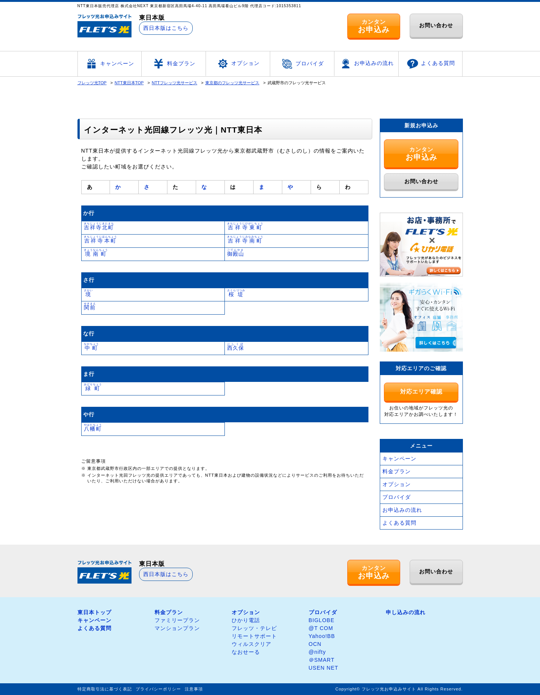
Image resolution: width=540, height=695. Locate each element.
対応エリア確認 (421, 391)
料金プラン (173, 64)
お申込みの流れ (366, 63)
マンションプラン (177, 628)
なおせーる (246, 652)
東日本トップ (94, 612)
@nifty (317, 652)
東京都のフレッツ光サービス (232, 82)
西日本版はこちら (166, 28)
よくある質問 (430, 64)
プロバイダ (302, 64)
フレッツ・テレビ (254, 628)
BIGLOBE (321, 620)
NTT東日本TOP (129, 82)
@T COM (321, 628)
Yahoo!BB (322, 636)
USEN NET (324, 668)
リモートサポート (254, 636)
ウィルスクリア (251, 644)
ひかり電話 (246, 620)
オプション (238, 63)
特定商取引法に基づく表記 (104, 689)
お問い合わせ (436, 25)
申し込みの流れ (406, 612)
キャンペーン (109, 64)
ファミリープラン (177, 620)
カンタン (374, 26)
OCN (315, 644)
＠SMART (322, 660)
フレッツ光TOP (92, 82)
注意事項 (194, 689)
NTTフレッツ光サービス (174, 82)
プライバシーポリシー (158, 689)
